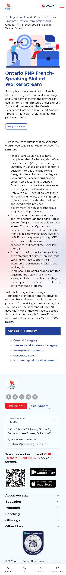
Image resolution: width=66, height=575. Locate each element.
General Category (25, 340)
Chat (40, 569)
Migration (16, 17)
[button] (62, 6)
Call (25, 569)
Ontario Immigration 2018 (35, 21)
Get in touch (57, 569)
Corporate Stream (25, 355)
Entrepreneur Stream (28, 350)
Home (8, 569)
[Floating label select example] (33, 420)
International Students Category (35, 345)
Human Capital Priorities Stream (35, 360)
